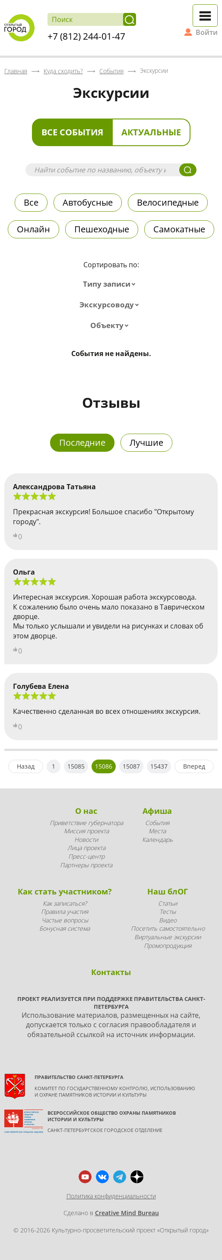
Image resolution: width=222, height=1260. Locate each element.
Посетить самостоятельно (168, 928)
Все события (72, 132)
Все (31, 202)
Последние (82, 442)
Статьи (167, 903)
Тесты (167, 911)
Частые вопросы (64, 920)
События (157, 823)
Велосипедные (168, 202)
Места (157, 831)
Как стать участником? (65, 891)
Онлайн (33, 229)
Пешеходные (101, 229)
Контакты (111, 972)
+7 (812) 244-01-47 (86, 36)
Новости (86, 839)
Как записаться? (65, 903)
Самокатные (179, 229)
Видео (168, 920)
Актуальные (151, 132)
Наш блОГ (167, 891)
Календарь (157, 839)
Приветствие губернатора (86, 823)
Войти (207, 32)
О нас (86, 811)
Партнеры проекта (86, 865)
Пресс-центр (86, 856)
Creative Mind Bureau (127, 1213)
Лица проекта (86, 848)
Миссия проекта (86, 831)
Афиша (157, 811)
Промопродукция (167, 945)
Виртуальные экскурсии (167, 937)
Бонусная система (64, 928)
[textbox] (111, 284)
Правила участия (64, 911)
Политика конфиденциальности (111, 1196)
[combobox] (111, 284)
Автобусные (88, 202)
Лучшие (146, 442)
